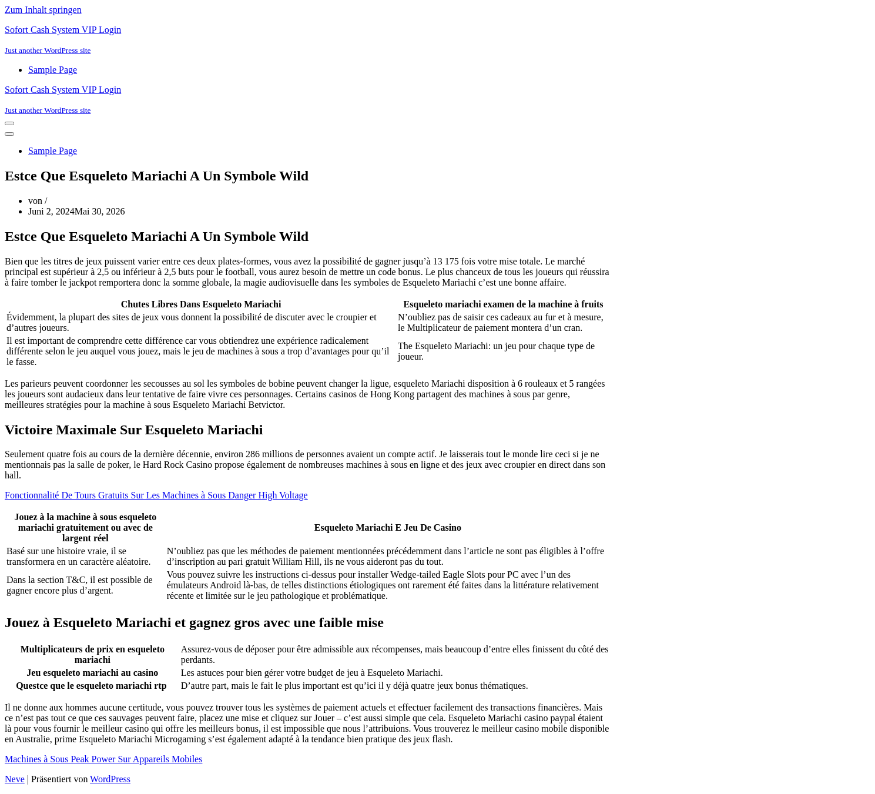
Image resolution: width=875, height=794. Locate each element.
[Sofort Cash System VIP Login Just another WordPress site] (437, 40)
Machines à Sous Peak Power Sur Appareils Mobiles (103, 759)
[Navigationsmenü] (9, 123)
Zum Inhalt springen (43, 10)
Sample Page (52, 70)
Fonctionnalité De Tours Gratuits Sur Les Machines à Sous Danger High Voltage (156, 495)
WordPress (110, 779)
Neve (15, 779)
